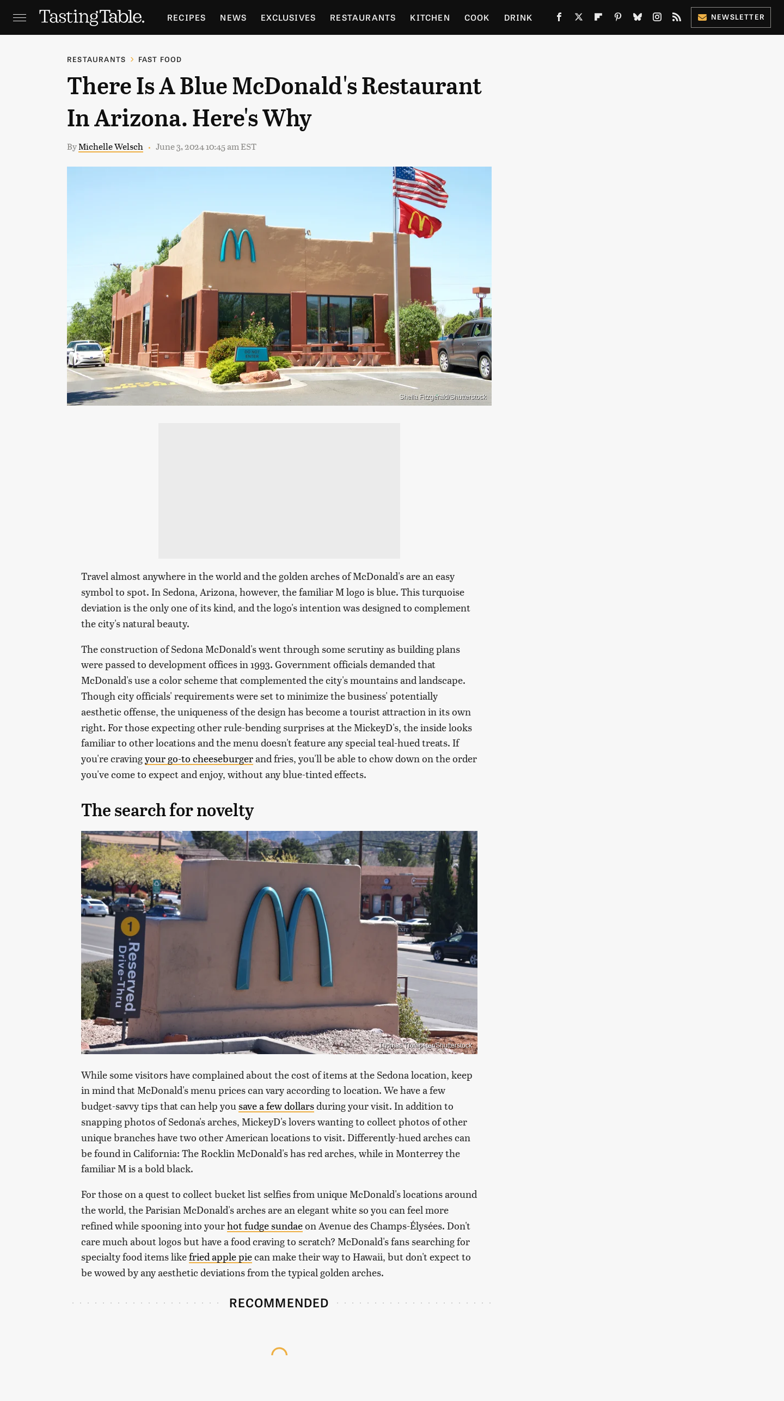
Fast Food (160, 59)
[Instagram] (657, 19)
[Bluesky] (637, 19)
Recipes (186, 17)
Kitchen (430, 17)
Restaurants (363, 17)
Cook (477, 17)
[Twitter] (578, 19)
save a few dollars (276, 1105)
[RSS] (676, 19)
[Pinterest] (617, 19)
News (233, 17)
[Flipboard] (598, 19)
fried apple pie (220, 1256)
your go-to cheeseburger (199, 758)
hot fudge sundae (265, 1225)
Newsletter (731, 16)
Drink (518, 17)
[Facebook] (559, 19)
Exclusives (288, 17)
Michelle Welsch (110, 146)
